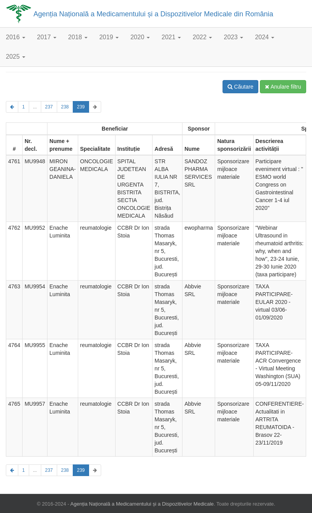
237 (49, 107)
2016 (15, 37)
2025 (15, 56)
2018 (78, 37)
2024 (264, 37)
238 (65, 107)
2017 (46, 37)
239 (81, 107)
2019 (109, 37)
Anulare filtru (283, 87)
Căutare (241, 87)
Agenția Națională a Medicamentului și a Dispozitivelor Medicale (142, 504)
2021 (171, 37)
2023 (233, 37)
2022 (202, 37)
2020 (140, 37)
